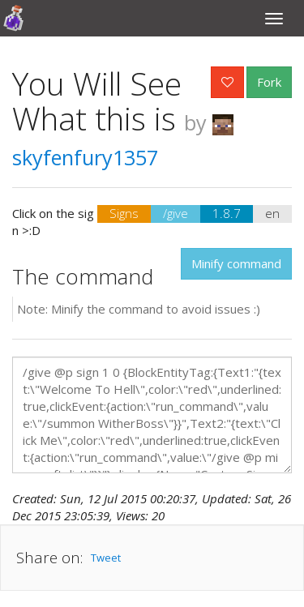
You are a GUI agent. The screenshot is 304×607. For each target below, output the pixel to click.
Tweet (106, 557)
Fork (269, 82)
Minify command (236, 263)
